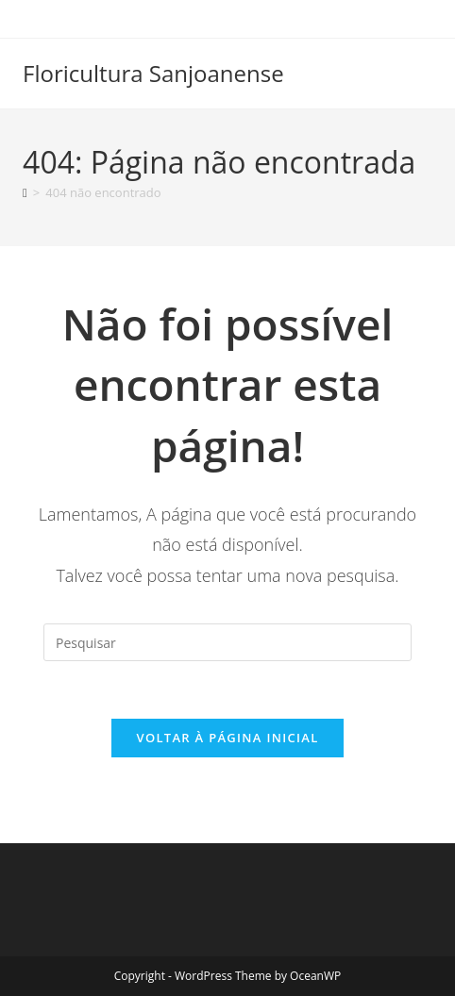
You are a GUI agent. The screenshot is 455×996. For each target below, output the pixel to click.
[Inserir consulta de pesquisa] (227, 642)
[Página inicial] (25, 192)
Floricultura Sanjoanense (153, 73)
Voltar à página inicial (227, 737)
